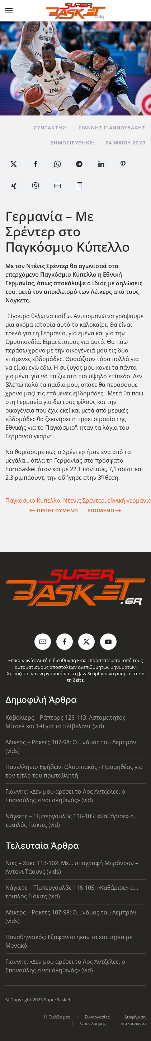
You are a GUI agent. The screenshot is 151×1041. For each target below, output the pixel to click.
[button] (9, 10)
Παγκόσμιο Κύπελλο (32, 500)
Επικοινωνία (133, 1023)
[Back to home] (75, 10)
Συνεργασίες (97, 1017)
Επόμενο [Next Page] (105, 510)
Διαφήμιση (135, 1017)
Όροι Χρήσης (93, 1023)
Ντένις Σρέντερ (84, 500)
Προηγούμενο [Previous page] (53, 510)
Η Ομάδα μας (57, 1017)
